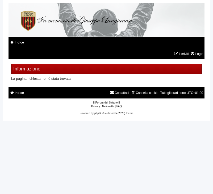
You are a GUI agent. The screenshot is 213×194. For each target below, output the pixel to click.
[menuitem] (196, 54)
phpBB (98, 113)
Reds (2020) (118, 113)
